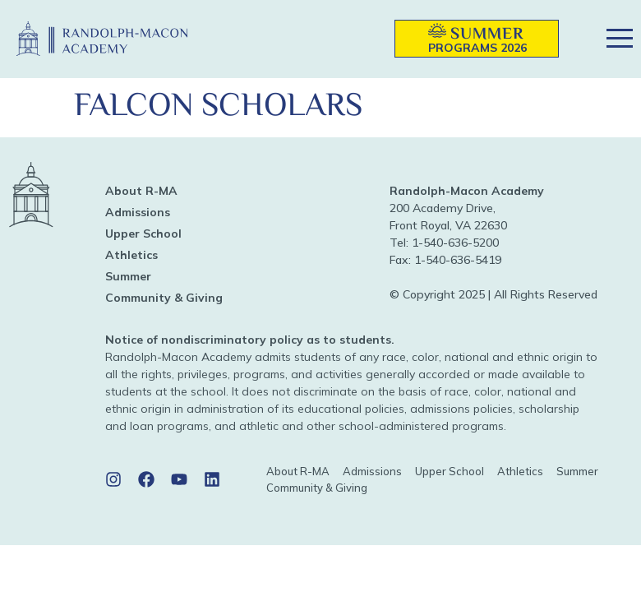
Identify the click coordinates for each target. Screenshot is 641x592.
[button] (357, 39)
